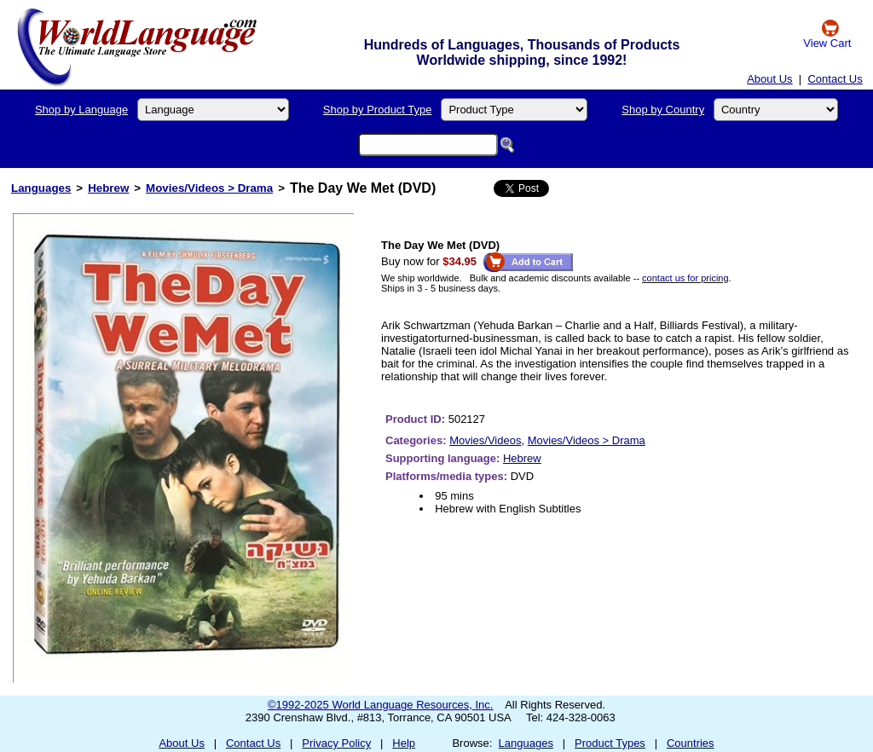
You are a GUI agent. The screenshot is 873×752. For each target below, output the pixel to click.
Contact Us (834, 78)
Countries (690, 743)
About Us (769, 78)
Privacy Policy (336, 743)
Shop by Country (663, 109)
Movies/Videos (485, 440)
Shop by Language (81, 109)
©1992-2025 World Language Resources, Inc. (380, 704)
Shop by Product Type (377, 109)
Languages (41, 188)
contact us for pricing (685, 278)
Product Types (610, 743)
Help (403, 743)
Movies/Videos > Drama (209, 188)
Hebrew (108, 188)
